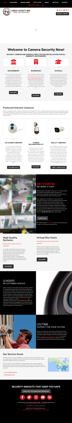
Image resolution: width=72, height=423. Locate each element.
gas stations (34, 78)
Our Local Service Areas (10, 372)
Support (65, 2)
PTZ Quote (36, 166)
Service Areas (25, 2)
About (47, 2)
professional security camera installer (49, 336)
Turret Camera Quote (58, 167)
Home (4, 2)
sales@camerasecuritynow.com (38, 403)
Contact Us (42, 218)
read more (13, 92)
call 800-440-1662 (46, 212)
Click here (50, 222)
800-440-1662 (33, 5)
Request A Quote (62, 13)
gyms (29, 78)
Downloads (37, 409)
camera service (24, 299)
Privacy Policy (27, 409)
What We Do (37, 2)
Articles (55, 2)
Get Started (46, 183)
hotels (40, 78)
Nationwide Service (9, 375)
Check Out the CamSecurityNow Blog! (36, 391)
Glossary (46, 409)
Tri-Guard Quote (13, 167)
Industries (13, 2)
